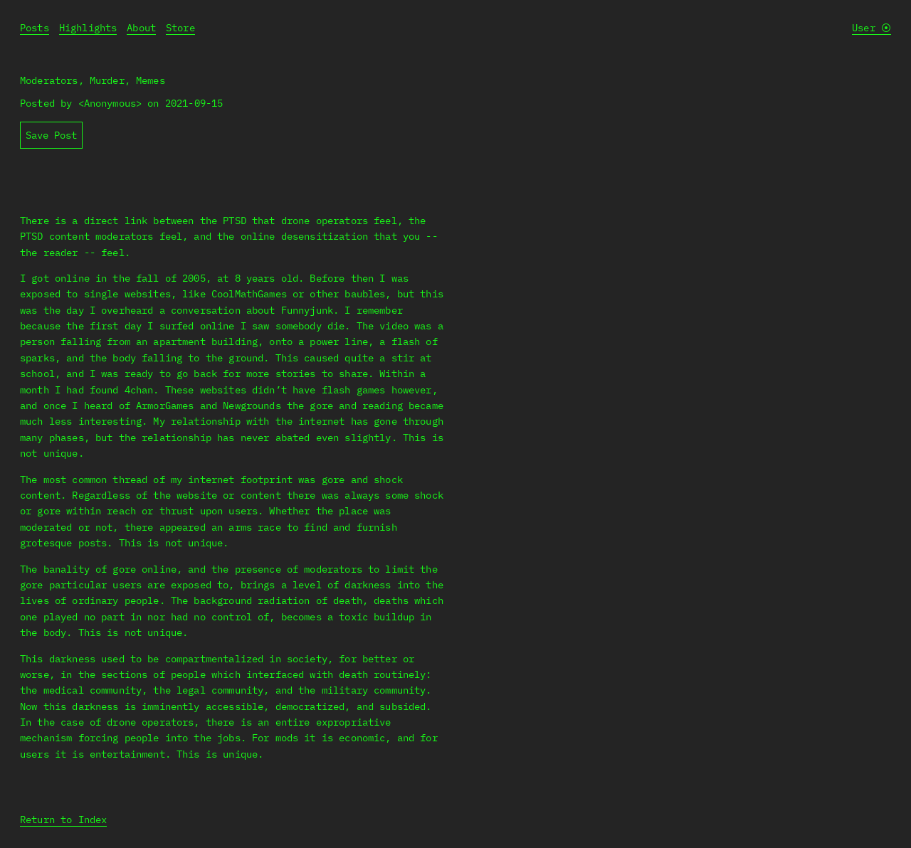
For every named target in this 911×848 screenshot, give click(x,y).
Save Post (51, 135)
